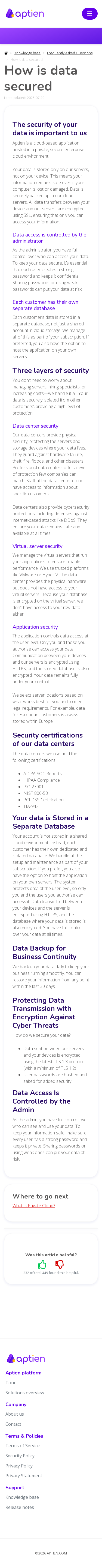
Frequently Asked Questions (69, 52)
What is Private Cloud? (34, 1206)
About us (14, 1414)
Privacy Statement (23, 1476)
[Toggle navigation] (90, 14)
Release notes (19, 1507)
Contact (13, 1424)
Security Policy (20, 1456)
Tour (10, 1383)
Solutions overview (24, 1393)
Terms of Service (22, 1446)
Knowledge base (27, 52)
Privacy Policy (19, 1466)
